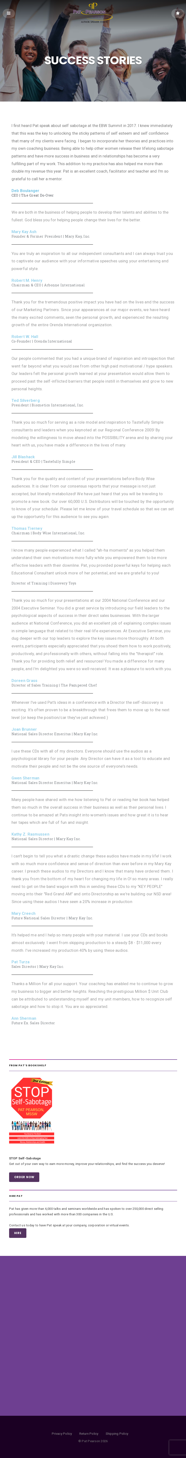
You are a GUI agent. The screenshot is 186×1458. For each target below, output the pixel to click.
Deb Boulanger (26, 190)
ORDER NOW (24, 1177)
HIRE (18, 1233)
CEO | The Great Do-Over (33, 195)
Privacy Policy (62, 1433)
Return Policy (89, 1433)
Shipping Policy (117, 1433)
